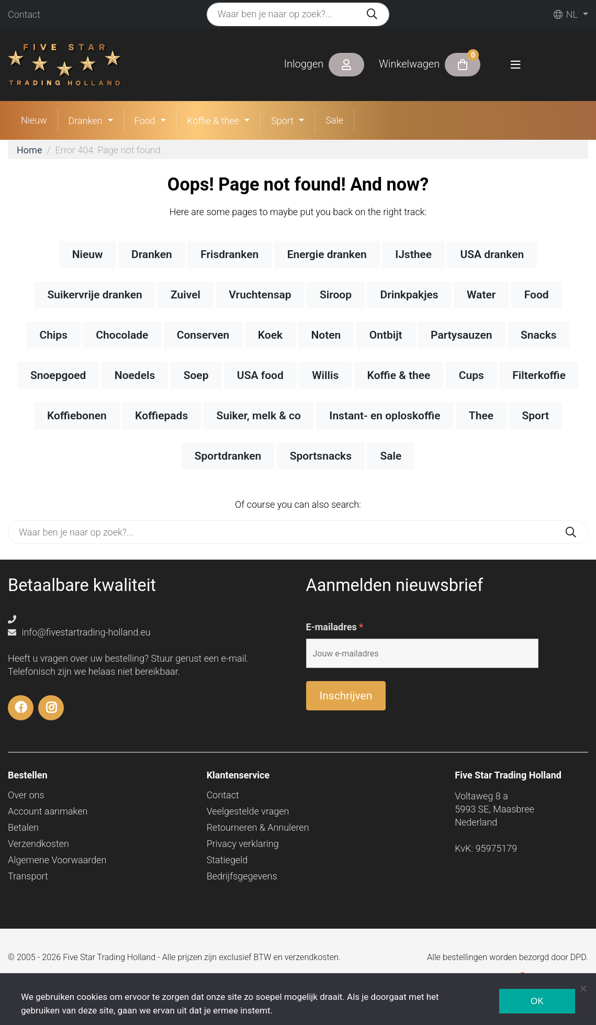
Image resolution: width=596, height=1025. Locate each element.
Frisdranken (229, 254)
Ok (537, 1001)
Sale (334, 120)
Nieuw (34, 120)
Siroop (336, 294)
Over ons (26, 794)
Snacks (539, 335)
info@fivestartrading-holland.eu (79, 632)
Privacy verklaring (243, 843)
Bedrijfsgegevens (242, 876)
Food (144, 120)
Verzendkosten (38, 843)
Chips (53, 335)
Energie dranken (327, 254)
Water (481, 294)
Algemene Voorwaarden (57, 859)
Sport (282, 120)
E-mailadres (335, 627)
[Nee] (583, 988)
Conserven (203, 335)
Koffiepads (161, 415)
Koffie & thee (213, 120)
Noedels (135, 375)
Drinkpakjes (409, 294)
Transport (28, 876)
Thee (481, 415)
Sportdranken (228, 456)
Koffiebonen (77, 415)
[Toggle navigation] (515, 64)
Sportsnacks (321, 456)
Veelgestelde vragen (248, 811)
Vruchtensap (260, 294)
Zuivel (185, 294)
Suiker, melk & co (259, 415)
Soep (196, 375)
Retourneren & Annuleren (258, 827)
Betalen (23, 827)
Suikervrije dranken (94, 294)
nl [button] (566, 14)
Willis (325, 375)
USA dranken (492, 254)
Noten (326, 335)
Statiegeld (227, 859)
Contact (24, 14)
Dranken (86, 120)
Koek (270, 335)
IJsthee (413, 254)
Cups (471, 375)
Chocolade (122, 335)
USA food (260, 375)
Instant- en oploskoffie (384, 415)
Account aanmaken (47, 811)
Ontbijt (385, 335)
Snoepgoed (58, 375)
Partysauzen (461, 335)
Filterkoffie (539, 375)
